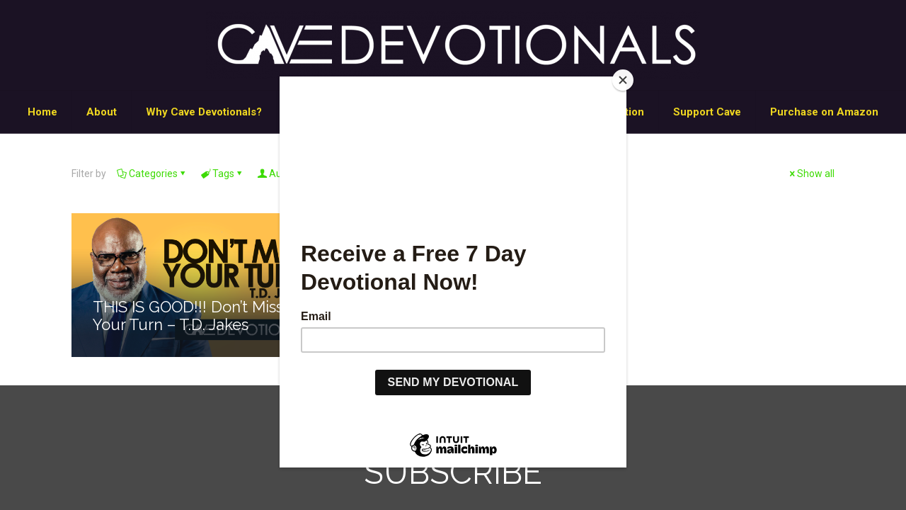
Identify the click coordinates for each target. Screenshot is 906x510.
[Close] (622, 80)
